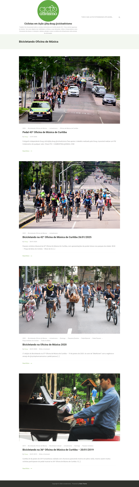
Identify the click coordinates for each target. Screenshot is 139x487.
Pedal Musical (85, 338)
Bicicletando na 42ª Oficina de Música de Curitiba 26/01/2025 (57, 237)
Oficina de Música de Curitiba (69, 128)
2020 (24, 338)
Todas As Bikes (45, 340)
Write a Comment (44, 349)
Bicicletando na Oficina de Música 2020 (45, 344)
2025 (24, 233)
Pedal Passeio (97, 338)
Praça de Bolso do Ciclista (31, 340)
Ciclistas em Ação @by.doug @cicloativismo (48, 23)
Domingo (63, 338)
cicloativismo (53, 128)
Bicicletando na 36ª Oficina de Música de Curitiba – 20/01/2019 (58, 449)
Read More (26, 151)
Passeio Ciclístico (87, 446)
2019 (24, 446)
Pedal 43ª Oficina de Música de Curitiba (45, 132)
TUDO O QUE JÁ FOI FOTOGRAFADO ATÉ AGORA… (97, 17)
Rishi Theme (83, 483)
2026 (24, 128)
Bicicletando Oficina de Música (37, 128)
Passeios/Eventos (73, 338)
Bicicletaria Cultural (55, 446)
